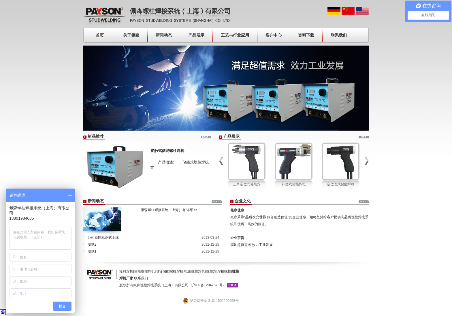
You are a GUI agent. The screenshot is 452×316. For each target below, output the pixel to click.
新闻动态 (164, 35)
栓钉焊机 (126, 271)
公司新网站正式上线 (103, 238)
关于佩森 (131, 35)
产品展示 (196, 35)
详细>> (192, 210)
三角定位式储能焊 (247, 184)
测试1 (92, 251)
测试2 (92, 244)
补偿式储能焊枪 (294, 184)
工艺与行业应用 (235, 35)
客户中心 (273, 35)
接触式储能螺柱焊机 (167, 150)
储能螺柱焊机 (144, 271)
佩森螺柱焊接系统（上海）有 (159, 210)
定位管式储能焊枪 (341, 184)
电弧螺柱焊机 (194, 271)
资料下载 (306, 35)
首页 (100, 35)
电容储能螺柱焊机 (169, 271)
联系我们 (339, 35)
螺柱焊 (211, 271)
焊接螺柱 (224, 271)
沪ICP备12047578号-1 (208, 285)
